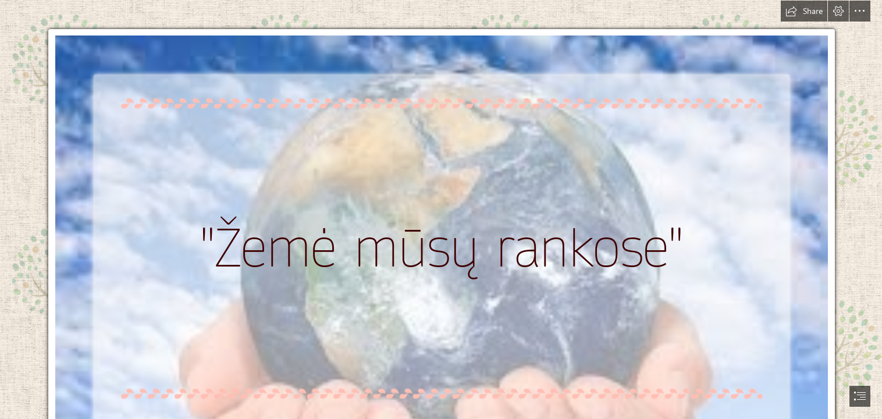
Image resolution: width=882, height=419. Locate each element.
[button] (804, 11)
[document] (441, 209)
